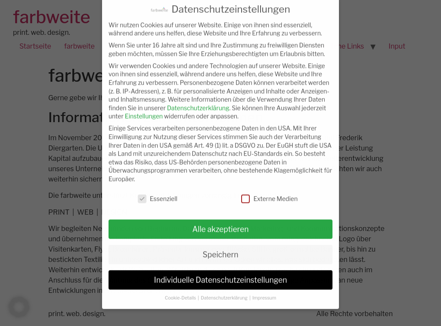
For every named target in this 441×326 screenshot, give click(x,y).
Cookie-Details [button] (181, 293)
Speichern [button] (221, 249)
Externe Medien (269, 193)
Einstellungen (144, 111)
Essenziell (157, 193)
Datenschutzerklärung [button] (224, 293)
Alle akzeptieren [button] (220, 223)
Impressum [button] (264, 293)
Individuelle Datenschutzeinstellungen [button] (220, 274)
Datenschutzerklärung (198, 102)
